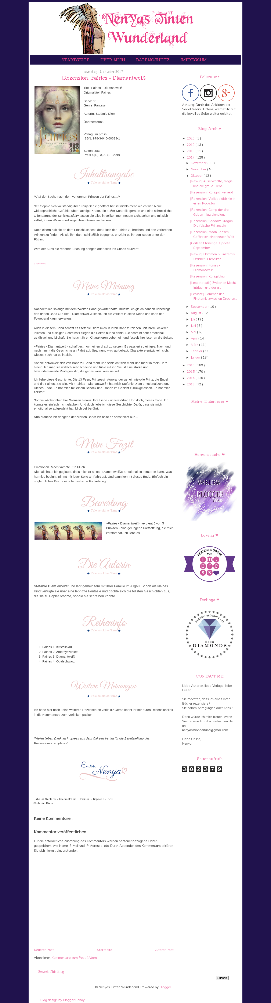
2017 (191, 157)
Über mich (113, 59)
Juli (193, 319)
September (199, 307)
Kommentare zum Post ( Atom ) (75, 958)
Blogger (165, 987)
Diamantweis (68, 799)
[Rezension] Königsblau (207, 276)
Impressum (193, 59)
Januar (196, 357)
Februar (197, 351)
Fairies (85, 799)
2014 (191, 378)
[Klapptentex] (40, 263)
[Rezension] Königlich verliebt (211, 192)
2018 (191, 151)
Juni (194, 326)
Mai (194, 332)
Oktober (197, 176)
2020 (191, 138)
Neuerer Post (44, 950)
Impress (99, 799)
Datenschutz (153, 59)
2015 (191, 372)
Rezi (111, 799)
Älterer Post (164, 950)
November (199, 169)
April (194, 338)
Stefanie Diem (43, 803)
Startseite (76, 59)
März (195, 345)
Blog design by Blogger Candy (62, 1000)
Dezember (199, 163)
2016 (191, 365)
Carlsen (51, 799)
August (196, 313)
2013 (191, 384)
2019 (191, 145)
